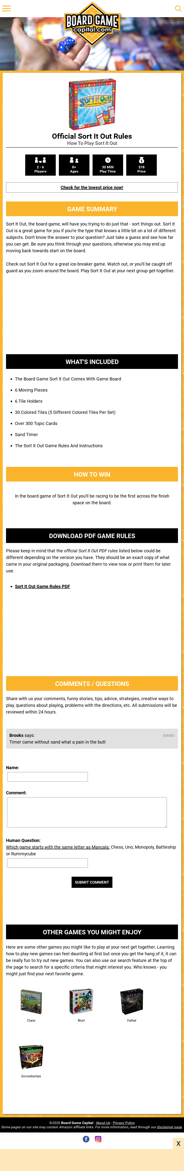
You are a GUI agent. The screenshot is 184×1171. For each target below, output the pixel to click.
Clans (31, 1021)
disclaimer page (169, 1127)
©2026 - (72, 1123)
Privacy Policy (124, 1123)
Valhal (131, 1021)
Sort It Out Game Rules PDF (42, 586)
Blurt (81, 1021)
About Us (103, 1123)
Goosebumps (31, 1076)
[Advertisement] (92, 317)
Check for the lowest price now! (92, 187)
